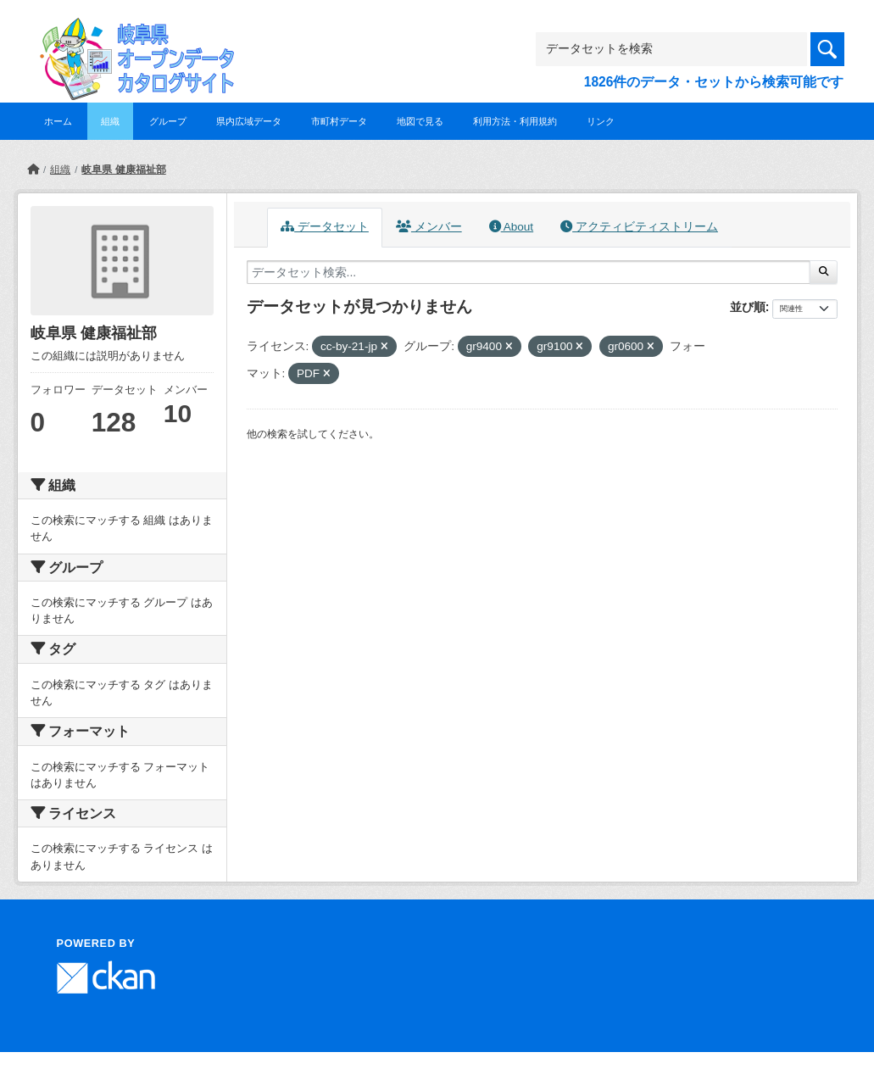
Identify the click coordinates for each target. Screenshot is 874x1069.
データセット (325, 226)
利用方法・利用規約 (515, 121)
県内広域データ (248, 121)
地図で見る (420, 121)
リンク (601, 121)
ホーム (58, 121)
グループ (167, 121)
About (511, 226)
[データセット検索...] (529, 272)
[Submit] (824, 272)
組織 (110, 121)
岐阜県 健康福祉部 (123, 169)
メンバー (429, 226)
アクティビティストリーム (639, 226)
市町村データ (339, 121)
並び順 (747, 307)
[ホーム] (33, 169)
